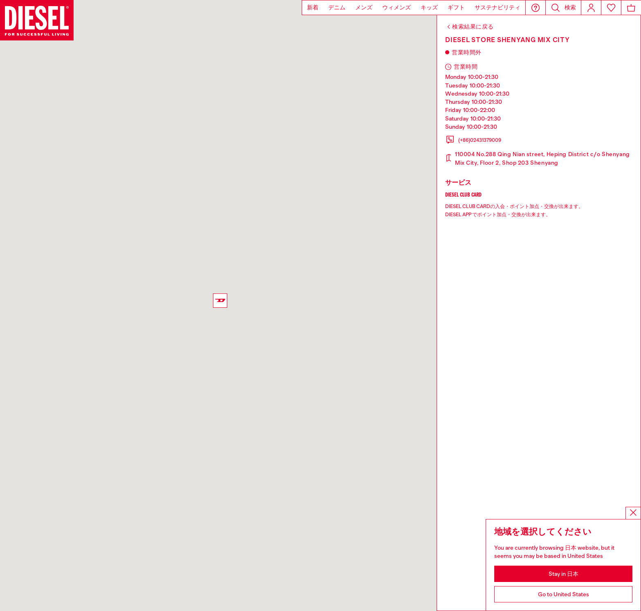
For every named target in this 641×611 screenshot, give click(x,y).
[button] (535, 7)
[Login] (591, 7)
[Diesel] (37, 20)
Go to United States (563, 594)
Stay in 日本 (563, 574)
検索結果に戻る (473, 26)
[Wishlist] (611, 7)
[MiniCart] (631, 7)
